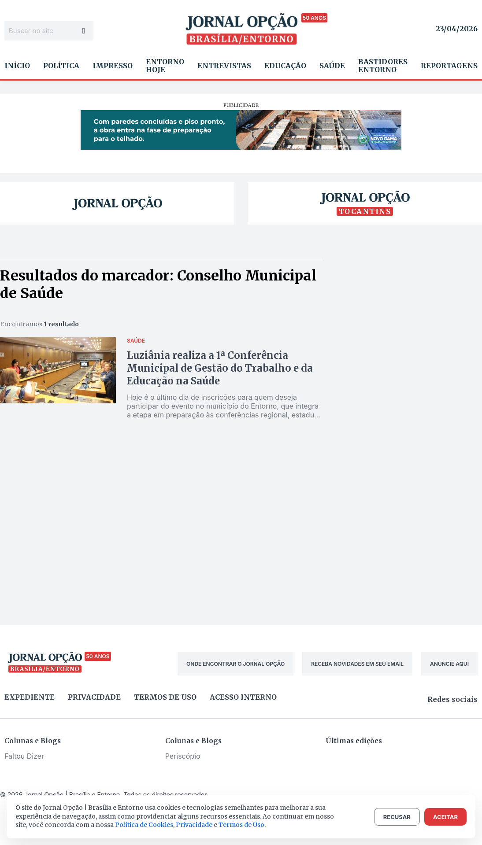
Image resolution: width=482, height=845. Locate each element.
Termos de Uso (241, 825)
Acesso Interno (243, 697)
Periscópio (182, 756)
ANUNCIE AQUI (449, 664)
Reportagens (449, 65)
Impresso (113, 65)
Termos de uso (165, 697)
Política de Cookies (144, 825)
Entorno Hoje (165, 66)
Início (17, 65)
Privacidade (94, 697)
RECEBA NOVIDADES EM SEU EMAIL (357, 664)
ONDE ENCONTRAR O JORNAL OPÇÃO (235, 664)
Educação (285, 65)
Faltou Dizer (24, 756)
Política (61, 65)
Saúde (332, 65)
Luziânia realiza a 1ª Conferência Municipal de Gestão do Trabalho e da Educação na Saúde (220, 368)
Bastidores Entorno (383, 66)
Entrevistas (224, 65)
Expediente (29, 697)
